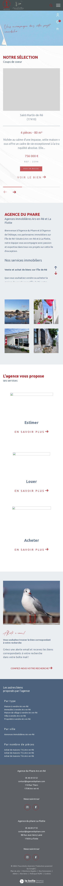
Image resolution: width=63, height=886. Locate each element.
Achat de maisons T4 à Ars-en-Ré (19, 750)
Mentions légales (29, 871)
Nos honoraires (45, 871)
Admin (15, 874)
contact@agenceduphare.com (31, 781)
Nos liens (24, 874)
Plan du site (15, 871)
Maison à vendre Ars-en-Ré (16, 706)
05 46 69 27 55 (31, 828)
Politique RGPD (36, 874)
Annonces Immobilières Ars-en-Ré (19, 734)
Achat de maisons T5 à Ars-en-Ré (19, 753)
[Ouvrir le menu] (58, 5)
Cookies (47, 874)
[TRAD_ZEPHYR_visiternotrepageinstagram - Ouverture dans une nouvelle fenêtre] (27, 807)
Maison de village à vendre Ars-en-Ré (20, 713)
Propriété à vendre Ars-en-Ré (17, 719)
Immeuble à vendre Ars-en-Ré (17, 709)
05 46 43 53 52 (31, 778)
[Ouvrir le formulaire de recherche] (51, 5)
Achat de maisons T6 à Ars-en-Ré (19, 756)
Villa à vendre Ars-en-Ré (15, 716)
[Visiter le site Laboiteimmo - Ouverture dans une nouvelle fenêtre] (31, 879)
